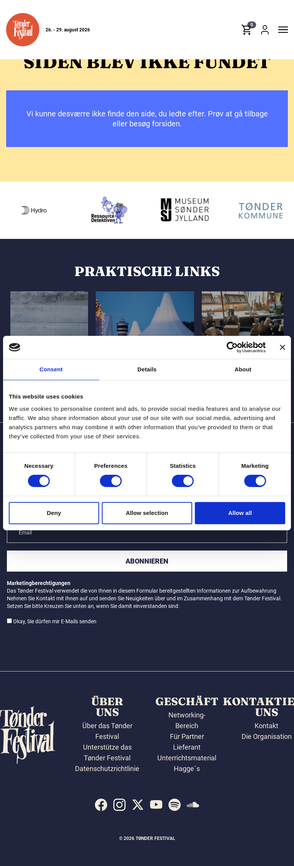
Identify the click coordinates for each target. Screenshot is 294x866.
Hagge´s (187, 769)
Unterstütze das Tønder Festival (107, 752)
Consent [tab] (51, 369)
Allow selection (147, 513)
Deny (54, 513)
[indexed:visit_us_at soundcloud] (193, 805)
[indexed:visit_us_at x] (138, 805)
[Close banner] (282, 347)
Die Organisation (267, 736)
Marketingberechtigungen (38, 583)
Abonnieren (147, 561)
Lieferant (187, 747)
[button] (22, 32)
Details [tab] (147, 369)
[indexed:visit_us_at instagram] (119, 805)
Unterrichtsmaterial (186, 758)
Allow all (240, 513)
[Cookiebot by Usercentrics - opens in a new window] (232, 347)
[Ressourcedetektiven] (176, 210)
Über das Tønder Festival (107, 731)
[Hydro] (100, 210)
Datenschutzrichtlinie (107, 769)
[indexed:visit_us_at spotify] (174, 805)
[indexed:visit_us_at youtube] (156, 805)
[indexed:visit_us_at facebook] (101, 805)
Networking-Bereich (187, 720)
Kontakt (266, 726)
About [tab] (243, 369)
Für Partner (187, 736)
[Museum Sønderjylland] (251, 210)
